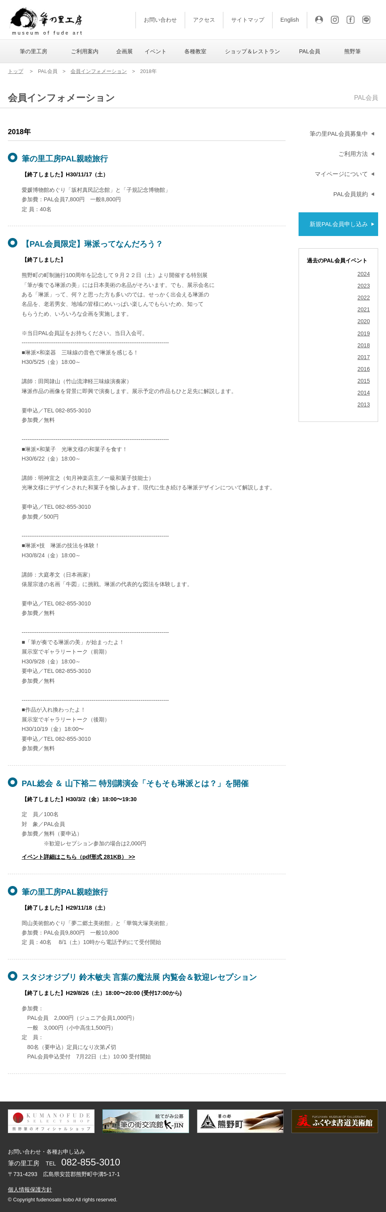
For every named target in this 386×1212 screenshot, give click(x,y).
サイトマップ (247, 20)
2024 (364, 274)
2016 (364, 369)
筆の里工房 (33, 51)
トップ (15, 71)
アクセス (204, 20)
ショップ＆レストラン (252, 51)
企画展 (124, 51)
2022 (364, 298)
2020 (364, 321)
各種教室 (195, 51)
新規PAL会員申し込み (338, 224)
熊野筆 (352, 51)
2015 (364, 381)
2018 (364, 345)
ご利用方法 (353, 153)
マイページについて (341, 173)
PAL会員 (309, 51)
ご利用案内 (84, 51)
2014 (364, 393)
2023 (364, 286)
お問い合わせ (160, 20)
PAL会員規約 (350, 194)
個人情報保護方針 (30, 1189)
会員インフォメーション (99, 71)
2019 (364, 334)
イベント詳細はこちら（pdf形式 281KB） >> (78, 857)
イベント (156, 51)
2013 (364, 405)
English (289, 20)
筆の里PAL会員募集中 (338, 133)
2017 (364, 357)
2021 (364, 310)
